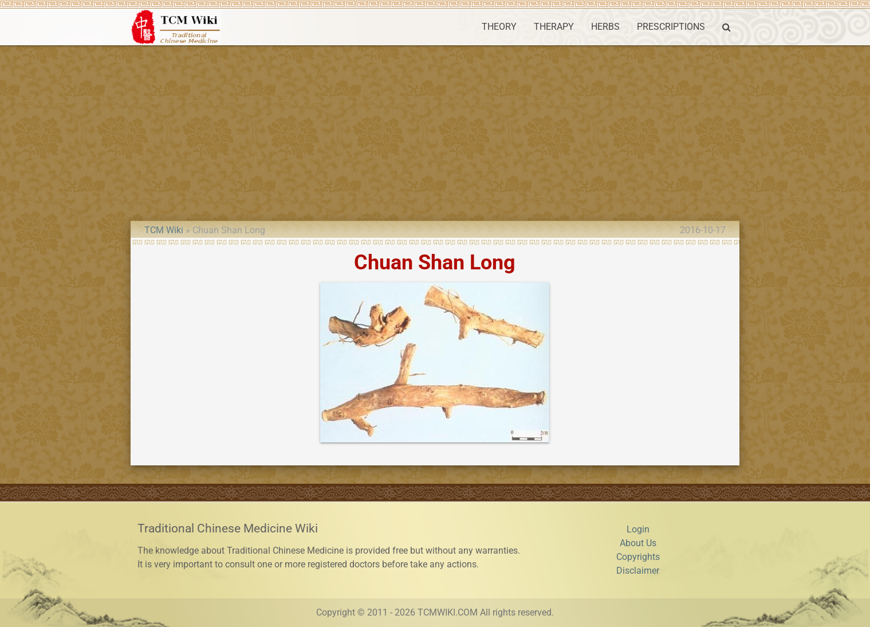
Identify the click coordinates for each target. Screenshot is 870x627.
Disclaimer (637, 570)
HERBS (605, 26)
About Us (638, 543)
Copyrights (638, 556)
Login (638, 529)
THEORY (499, 26)
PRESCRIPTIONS (671, 26)
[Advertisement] (435, 131)
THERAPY (554, 26)
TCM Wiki (163, 230)
